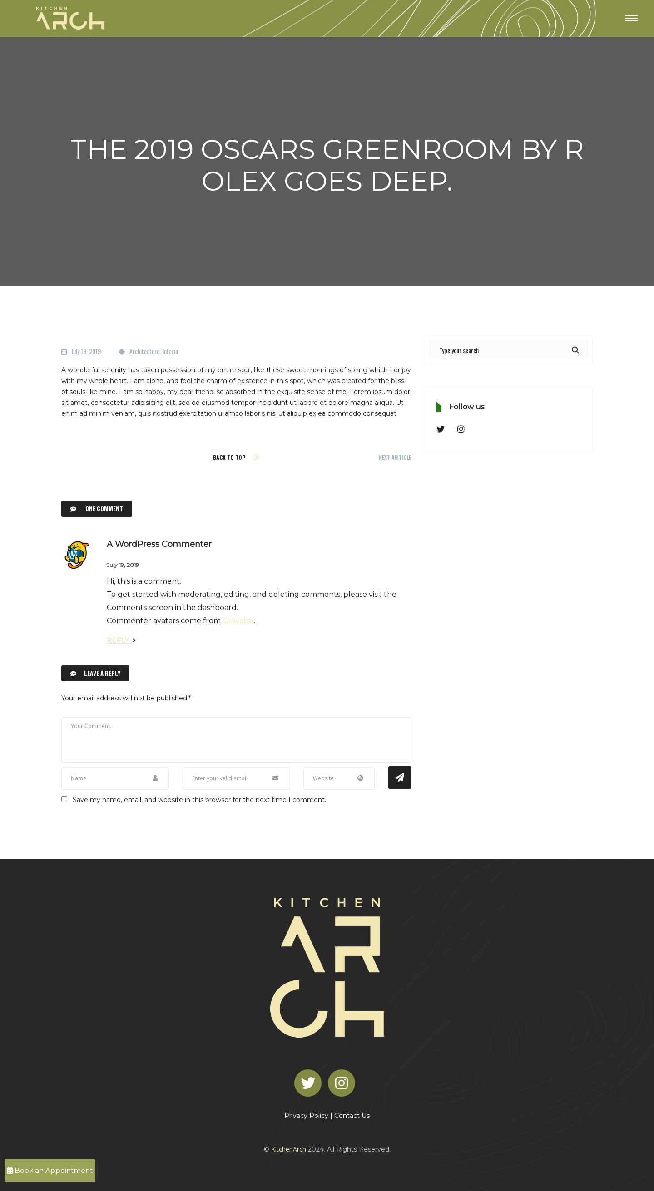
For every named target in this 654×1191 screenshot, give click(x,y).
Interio (170, 351)
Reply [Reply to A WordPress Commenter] (121, 640)
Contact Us (352, 1116)
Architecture (144, 351)
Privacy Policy (306, 1116)
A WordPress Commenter (159, 544)
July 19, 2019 (86, 351)
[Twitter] (310, 1082)
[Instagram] (344, 1082)
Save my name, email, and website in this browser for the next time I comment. (199, 800)
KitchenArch (288, 1149)
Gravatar (238, 620)
